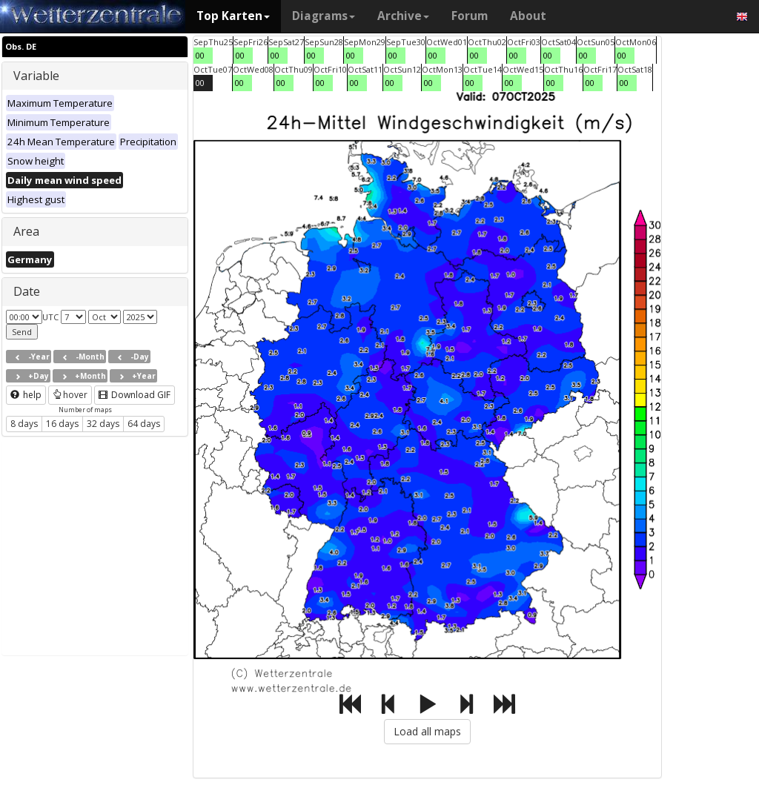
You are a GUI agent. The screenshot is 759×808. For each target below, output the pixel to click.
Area (26, 231)
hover (70, 394)
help (26, 394)
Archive (403, 16)
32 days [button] (103, 423)
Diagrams (323, 16)
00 (200, 55)
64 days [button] (143, 423)
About (528, 16)
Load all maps (427, 731)
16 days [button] (62, 423)
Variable (36, 75)
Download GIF (134, 394)
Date (26, 291)
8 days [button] (24, 423)
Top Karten (233, 16)
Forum (469, 16)
